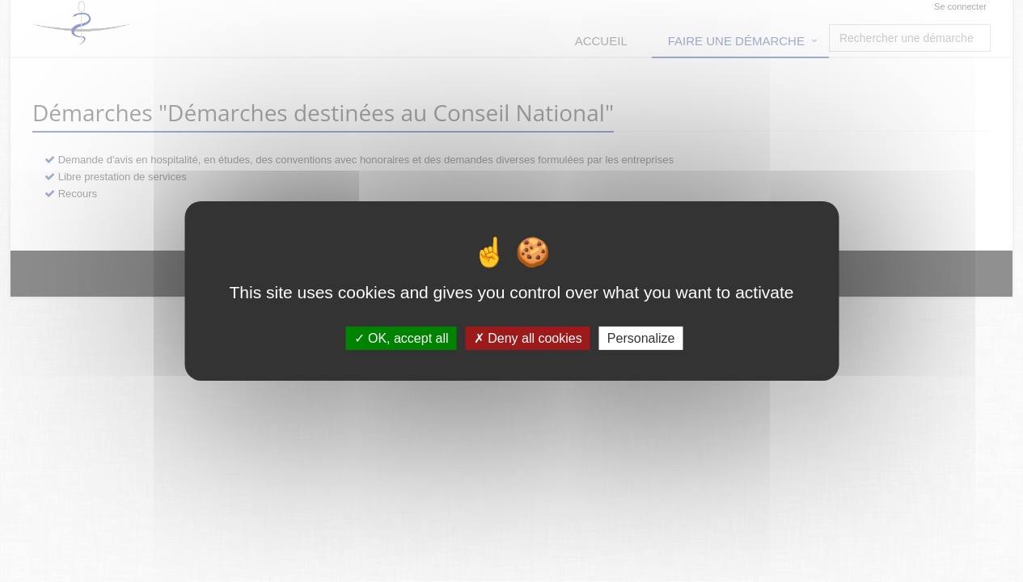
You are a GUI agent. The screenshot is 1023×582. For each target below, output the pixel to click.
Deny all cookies (528, 338)
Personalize (641, 338)
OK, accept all (401, 338)
